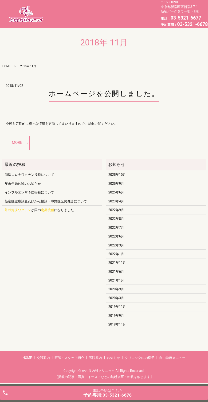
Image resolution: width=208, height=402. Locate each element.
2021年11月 (117, 263)
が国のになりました (39, 210)
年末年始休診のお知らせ (23, 183)
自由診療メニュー (103, 17)
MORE (17, 142)
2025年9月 (116, 183)
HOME (59, 10)
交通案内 (74, 10)
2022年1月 (116, 254)
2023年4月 (116, 201)
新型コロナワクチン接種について (29, 175)
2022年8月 (116, 219)
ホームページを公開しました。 (104, 93)
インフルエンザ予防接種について (29, 192)
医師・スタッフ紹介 (100, 10)
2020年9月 (116, 289)
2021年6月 (116, 271)
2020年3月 (116, 298)
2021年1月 (116, 280)
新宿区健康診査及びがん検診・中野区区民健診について (46, 201)
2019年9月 (116, 316)
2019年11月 (117, 307)
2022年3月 (116, 245)
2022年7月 (116, 227)
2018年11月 (117, 324)
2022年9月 (116, 210)
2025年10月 (117, 175)
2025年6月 (116, 192)
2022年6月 (116, 236)
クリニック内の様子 (69, 17)
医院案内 (127, 10)
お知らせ (144, 10)
